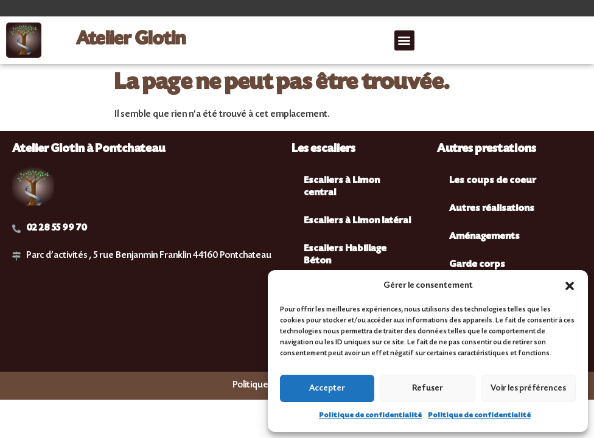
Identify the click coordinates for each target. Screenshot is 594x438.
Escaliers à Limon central (342, 187)
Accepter (327, 388)
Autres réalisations (491, 209)
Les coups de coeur (492, 181)
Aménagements (484, 237)
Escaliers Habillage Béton (345, 255)
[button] (570, 286)
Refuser (427, 388)
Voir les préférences (528, 388)
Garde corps (477, 264)
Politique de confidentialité (370, 415)
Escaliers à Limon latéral (357, 221)
